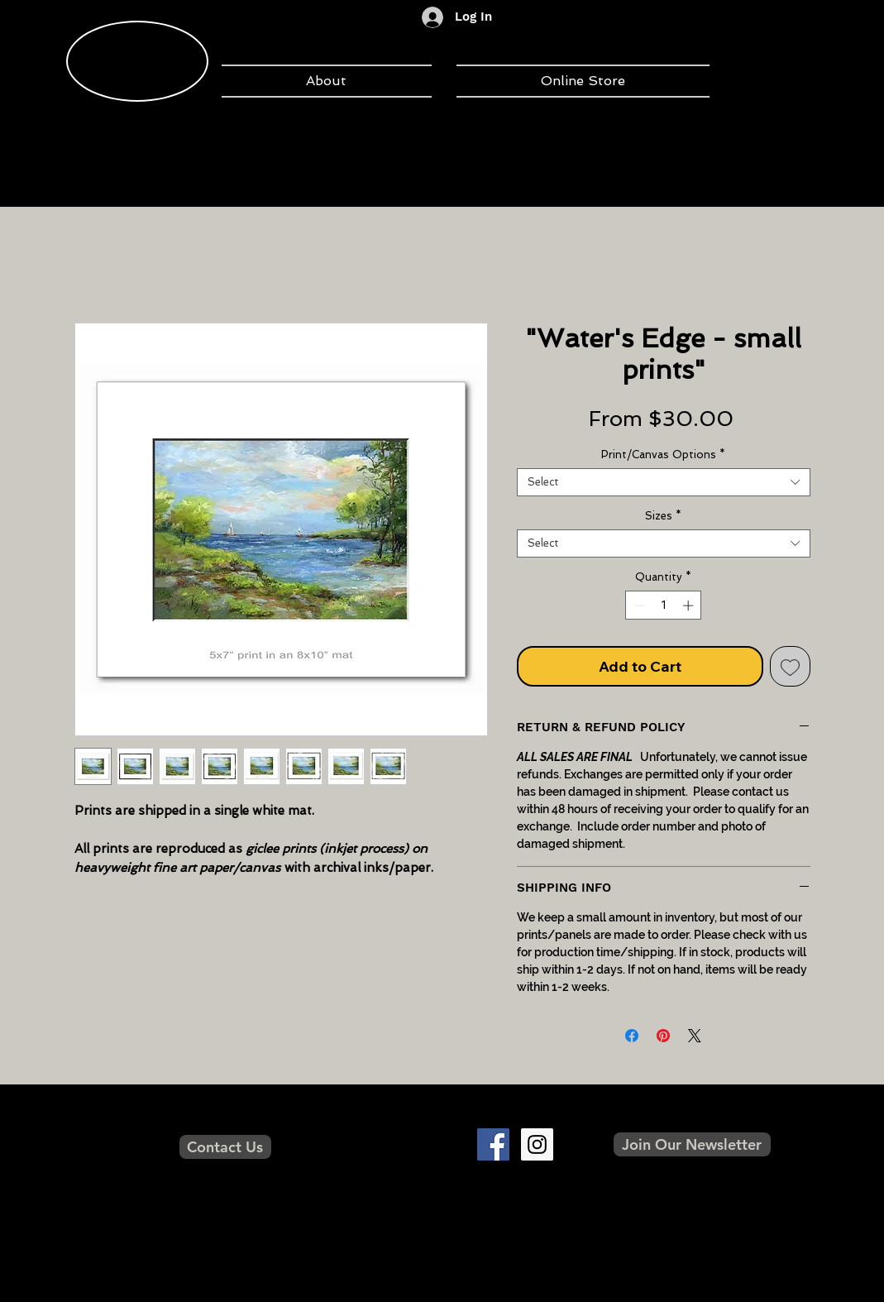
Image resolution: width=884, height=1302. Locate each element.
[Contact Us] (225, 1147)
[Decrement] (637, 605)
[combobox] (663, 482)
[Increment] (690, 605)
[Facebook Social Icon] (493, 1144)
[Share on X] (695, 1036)
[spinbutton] (663, 605)
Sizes (663, 516)
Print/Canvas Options (663, 454)
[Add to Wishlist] (790, 666)
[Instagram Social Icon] (537, 1144)
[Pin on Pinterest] (663, 1036)
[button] (692, 1144)
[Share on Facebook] (632, 1036)
